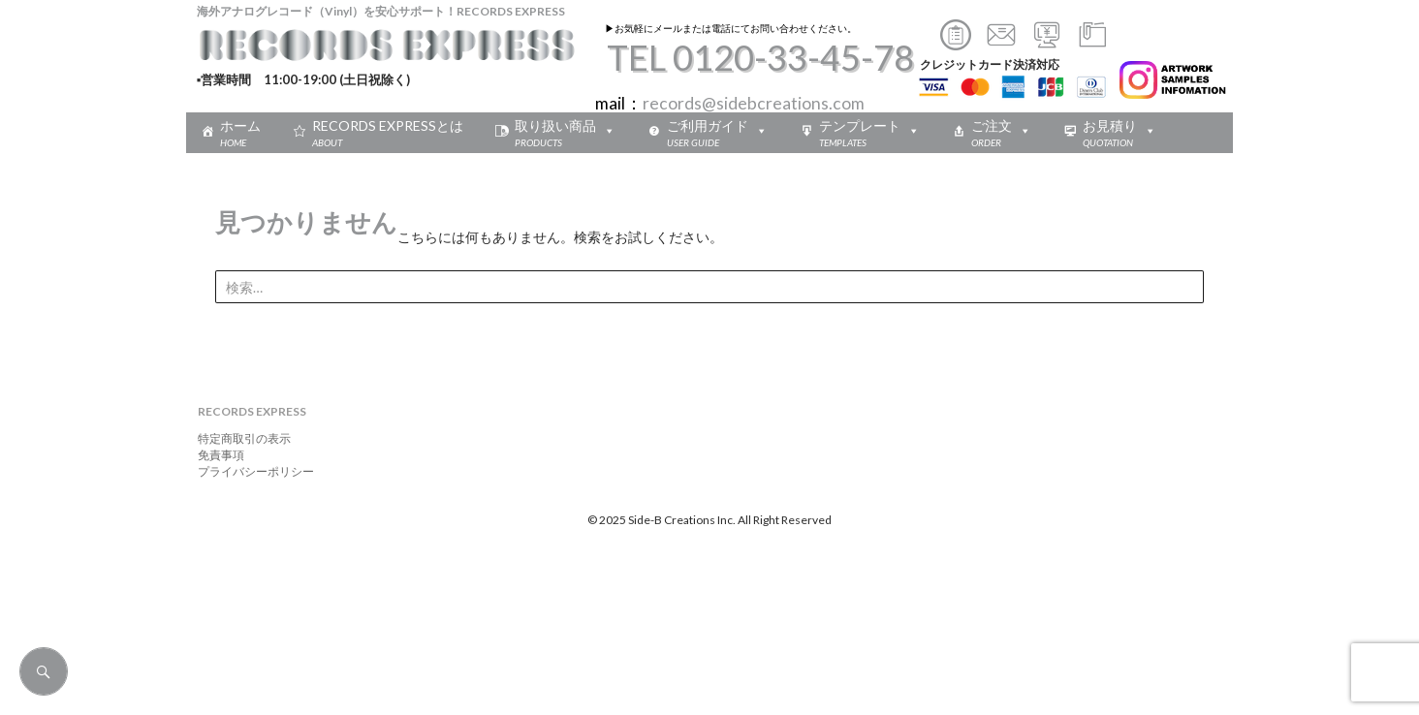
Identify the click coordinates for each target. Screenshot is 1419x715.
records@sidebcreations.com (754, 103)
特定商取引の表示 (238, 438)
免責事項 (215, 455)
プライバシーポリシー (250, 471)
